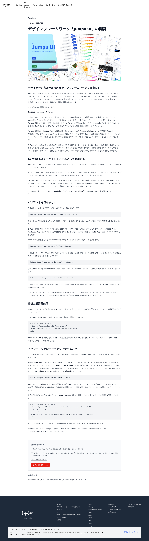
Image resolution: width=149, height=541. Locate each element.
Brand (62, 5)
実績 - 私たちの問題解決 (134, 504)
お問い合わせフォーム (40, 465)
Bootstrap (97, 99)
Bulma (45, 99)
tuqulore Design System (95, 509)
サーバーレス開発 (62, 517)
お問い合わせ (112, 512)
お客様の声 (31, 480)
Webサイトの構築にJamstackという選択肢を (69, 515)
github (31, 112)
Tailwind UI (92, 131)
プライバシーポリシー (114, 509)
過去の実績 (131, 507)
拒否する (127, 532)
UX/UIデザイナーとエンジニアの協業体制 (68, 507)
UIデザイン (60, 512)
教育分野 (59, 520)
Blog (67, 5)
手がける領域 (112, 507)
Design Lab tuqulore (94, 526)
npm (40, 112)
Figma (49, 112)
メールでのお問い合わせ (39, 460)
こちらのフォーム (34, 431)
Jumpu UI (59, 509)
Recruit (74, 5)
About (55, 5)
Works (49, 5)
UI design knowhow (38, 5)
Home (90, 504)
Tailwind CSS (41, 120)
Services (26, 5)
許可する (135, 532)
